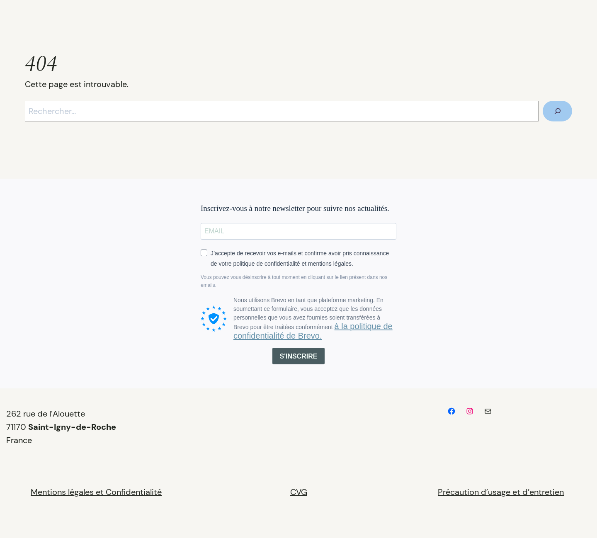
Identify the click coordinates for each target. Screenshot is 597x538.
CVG (298, 492)
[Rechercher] (557, 111)
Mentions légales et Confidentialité (96, 492)
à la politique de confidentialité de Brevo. (313, 331)
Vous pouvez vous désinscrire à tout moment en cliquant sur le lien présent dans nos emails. (294, 281)
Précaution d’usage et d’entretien (501, 492)
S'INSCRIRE (299, 356)
